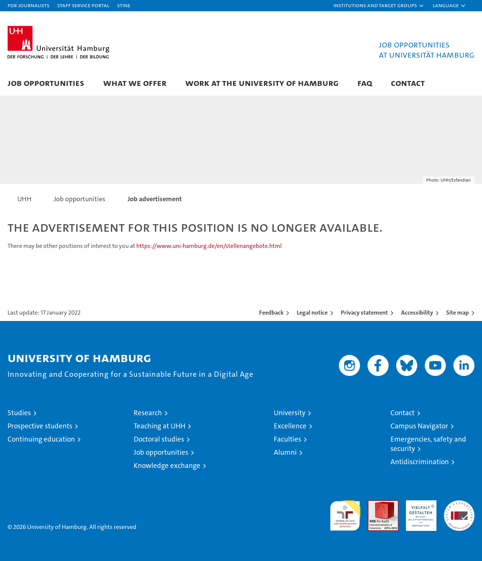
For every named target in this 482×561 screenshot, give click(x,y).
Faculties (287, 439)
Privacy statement (364, 312)
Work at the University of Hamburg (262, 82)
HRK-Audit (419, 504)
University (289, 412)
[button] (378, 5)
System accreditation (459, 508)
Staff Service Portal (83, 5)
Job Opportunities (46, 82)
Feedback (271, 312)
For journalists (28, 5)
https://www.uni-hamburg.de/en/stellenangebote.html (209, 246)
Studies (19, 412)
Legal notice (312, 312)
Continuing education (41, 439)
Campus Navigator (419, 426)
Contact (408, 82)
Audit (375, 504)
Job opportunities (161, 452)
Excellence (290, 426)
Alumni (285, 452)
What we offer (134, 82)
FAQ (364, 82)
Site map (457, 312)
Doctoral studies (159, 439)
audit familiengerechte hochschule (345, 512)
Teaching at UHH (159, 426)
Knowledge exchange (167, 465)
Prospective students (40, 426)
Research (148, 412)
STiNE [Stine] (123, 5)
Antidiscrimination (419, 461)
